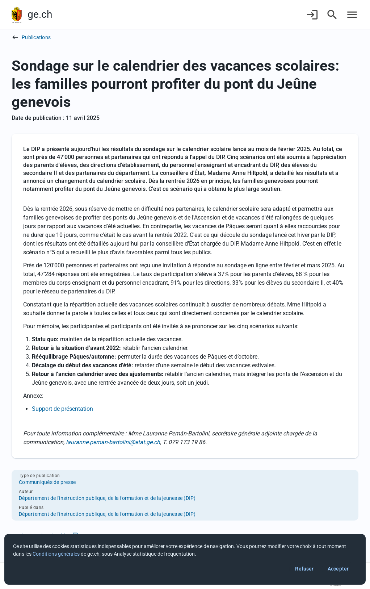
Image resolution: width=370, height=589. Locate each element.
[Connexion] (312, 14)
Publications (36, 37)
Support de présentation (62, 408)
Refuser (304, 569)
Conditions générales (56, 554)
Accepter (338, 569)
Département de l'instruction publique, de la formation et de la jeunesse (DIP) (107, 498)
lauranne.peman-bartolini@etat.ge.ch (113, 442)
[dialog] (185, 559)
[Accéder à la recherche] (332, 14)
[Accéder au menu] (352, 14)
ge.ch (40, 14)
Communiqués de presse (47, 482)
